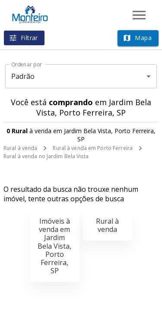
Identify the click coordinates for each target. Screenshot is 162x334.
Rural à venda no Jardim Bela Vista (46, 156)
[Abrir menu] (139, 15)
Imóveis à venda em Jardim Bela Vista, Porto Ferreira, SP (54, 245)
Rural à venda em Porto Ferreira (93, 148)
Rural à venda (20, 148)
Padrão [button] (23, 76)
